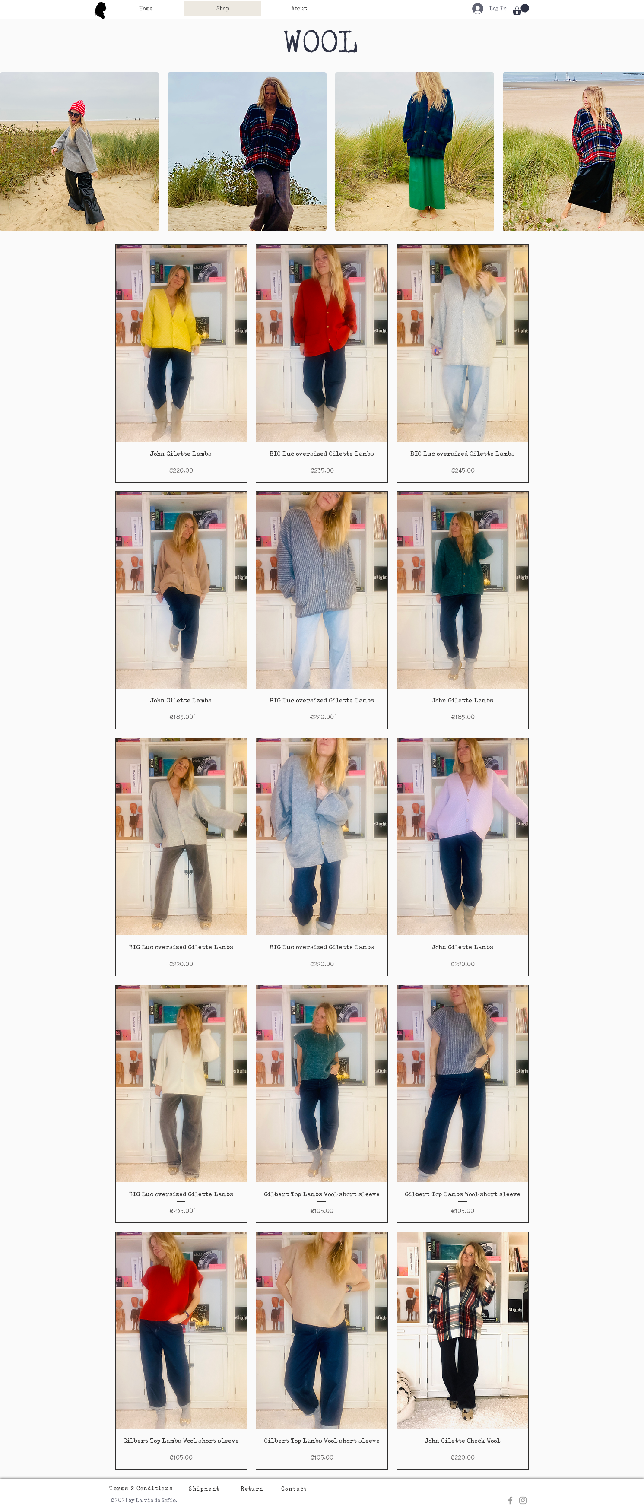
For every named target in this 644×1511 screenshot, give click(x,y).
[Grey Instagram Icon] (523, 1500)
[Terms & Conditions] (142, 1488)
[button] (520, 9)
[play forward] (633, 151)
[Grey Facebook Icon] (510, 1500)
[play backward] (11, 151)
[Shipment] (205, 1488)
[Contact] (295, 1488)
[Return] (253, 1488)
